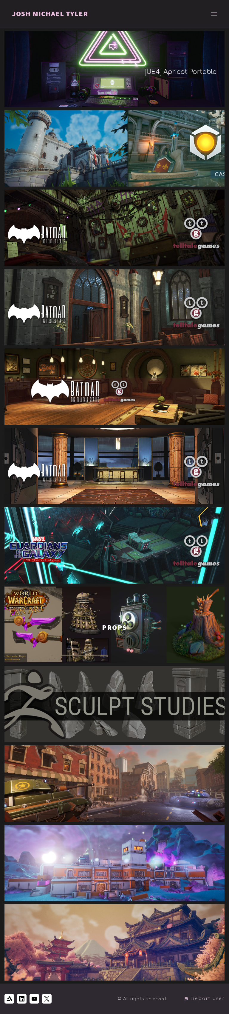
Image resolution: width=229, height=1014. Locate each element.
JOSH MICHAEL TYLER (50, 13)
